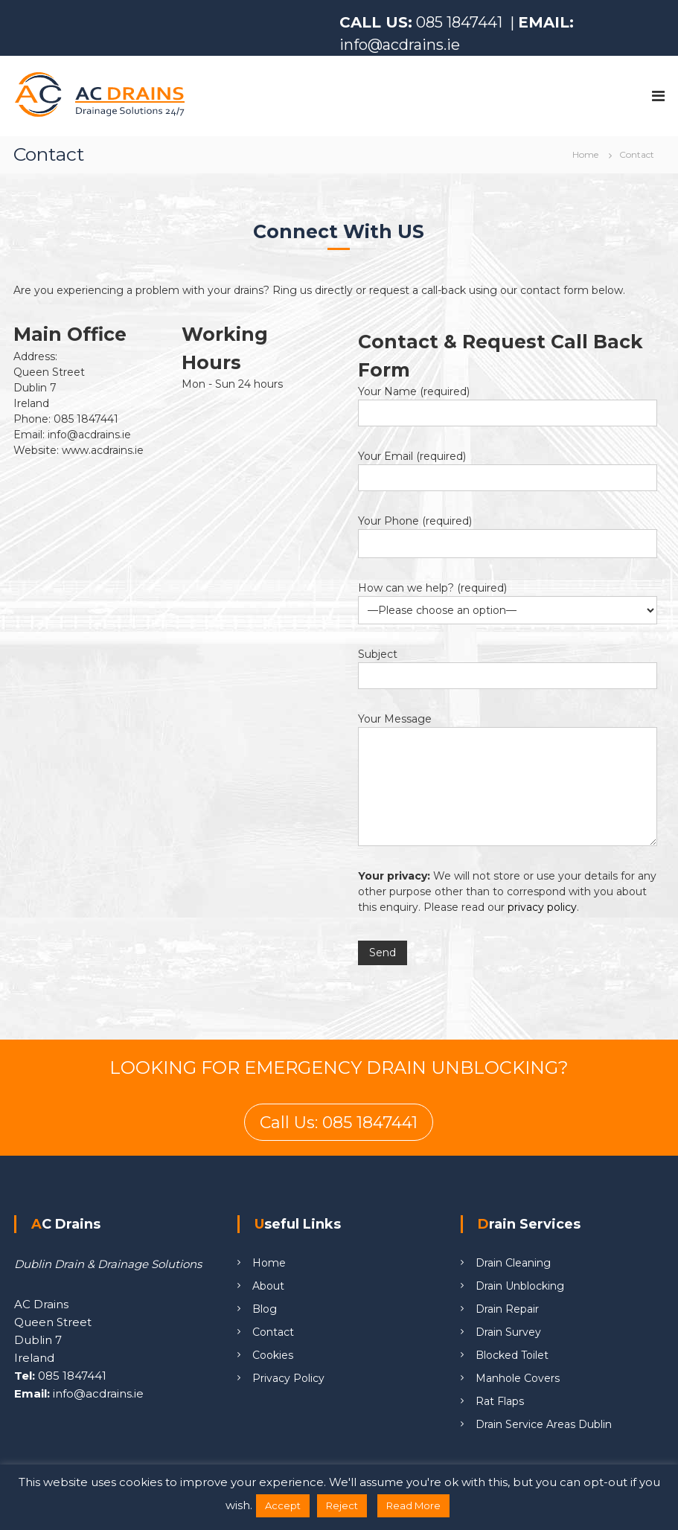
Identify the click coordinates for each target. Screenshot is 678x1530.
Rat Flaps (500, 1401)
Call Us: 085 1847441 (339, 1123)
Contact (273, 1332)
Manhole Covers (518, 1378)
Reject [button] (342, 1505)
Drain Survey (508, 1332)
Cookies (272, 1355)
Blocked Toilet (512, 1355)
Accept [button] (283, 1505)
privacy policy (542, 907)
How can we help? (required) (432, 588)
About (268, 1286)
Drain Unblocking (520, 1286)
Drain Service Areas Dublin (544, 1424)
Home (269, 1263)
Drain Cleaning (513, 1263)
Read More (413, 1505)
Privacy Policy (288, 1378)
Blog (264, 1309)
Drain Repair (507, 1309)
